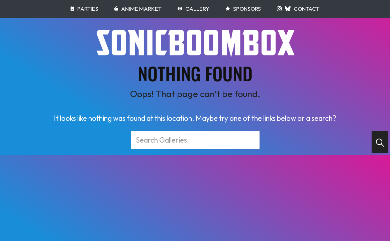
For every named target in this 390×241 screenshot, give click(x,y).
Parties (84, 8)
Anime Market (138, 8)
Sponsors (243, 8)
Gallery (193, 8)
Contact (306, 8)
